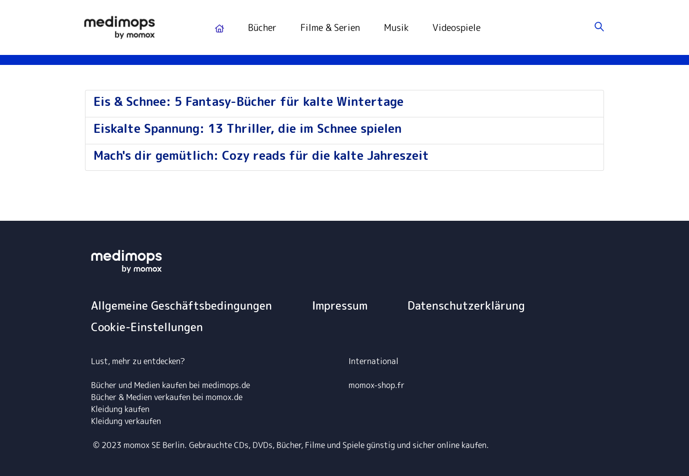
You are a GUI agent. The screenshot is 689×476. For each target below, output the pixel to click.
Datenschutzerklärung (466, 305)
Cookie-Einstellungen (147, 327)
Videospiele (456, 27)
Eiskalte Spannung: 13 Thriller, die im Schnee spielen (248, 128)
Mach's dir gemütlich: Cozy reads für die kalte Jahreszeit (261, 155)
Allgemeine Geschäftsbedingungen (181, 305)
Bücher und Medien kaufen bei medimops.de (170, 385)
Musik (396, 27)
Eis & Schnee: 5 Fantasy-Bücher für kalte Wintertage (249, 101)
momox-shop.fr (376, 385)
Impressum (340, 305)
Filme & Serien (330, 27)
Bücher (262, 27)
